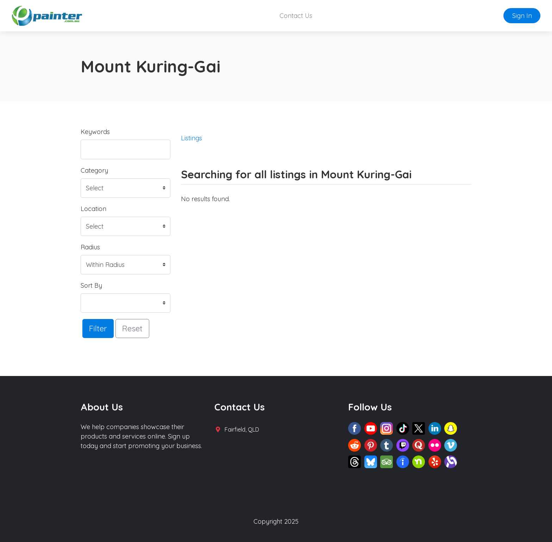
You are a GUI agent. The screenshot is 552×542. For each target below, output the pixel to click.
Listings (191, 138)
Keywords (95, 132)
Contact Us (296, 16)
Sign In (522, 16)
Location (93, 209)
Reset (132, 328)
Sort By (91, 285)
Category (94, 170)
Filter (98, 328)
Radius (90, 247)
